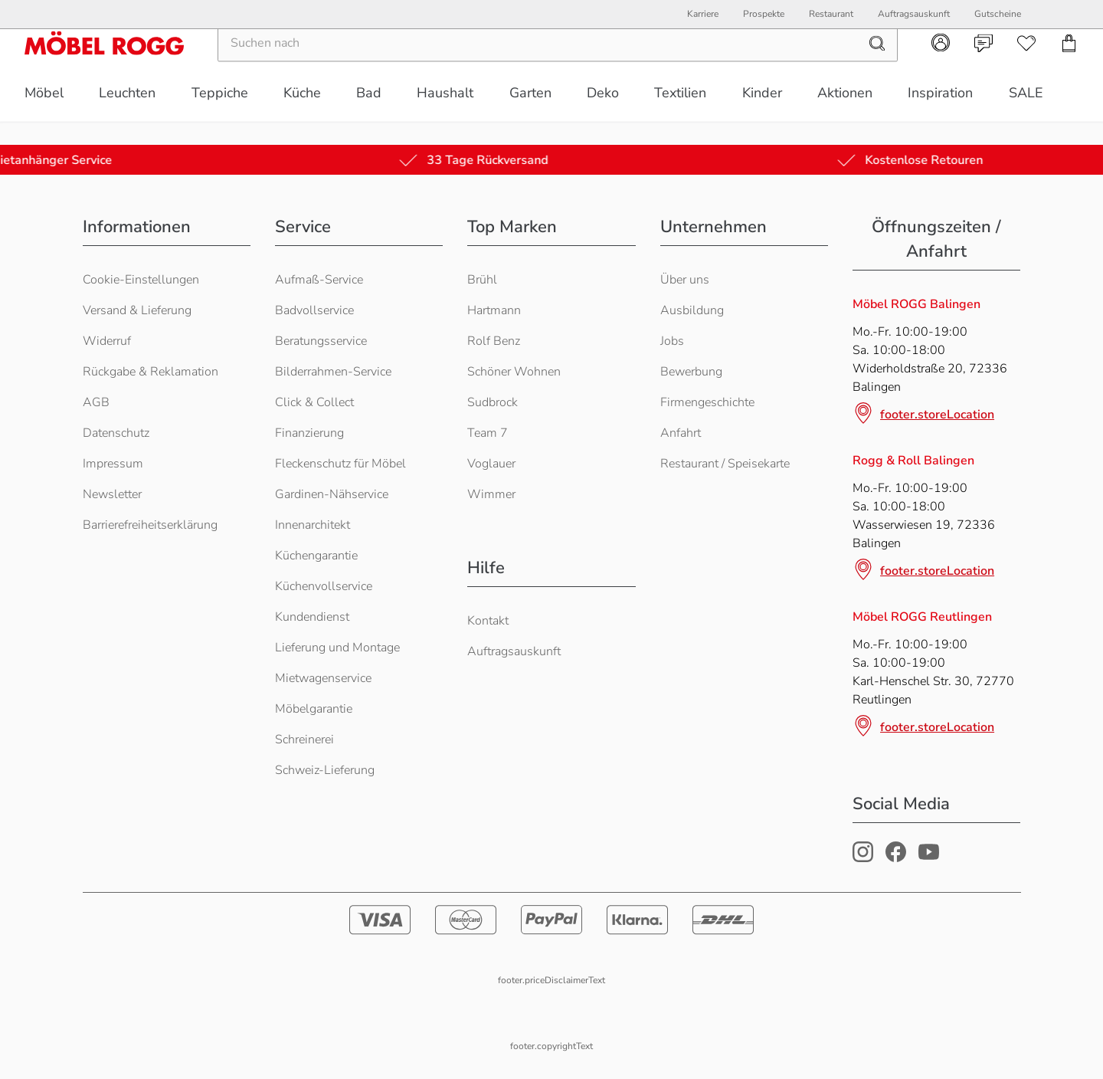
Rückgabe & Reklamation (150, 371)
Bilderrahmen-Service (333, 371)
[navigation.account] (940, 66)
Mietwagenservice (323, 678)
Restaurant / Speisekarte (725, 463)
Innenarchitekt (312, 525)
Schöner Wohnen (514, 371)
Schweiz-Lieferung (325, 770)
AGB (96, 402)
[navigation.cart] (1069, 66)
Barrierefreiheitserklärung (150, 525)
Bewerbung (691, 371)
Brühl (482, 279)
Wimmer (491, 494)
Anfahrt (680, 433)
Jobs (672, 341)
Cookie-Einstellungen (141, 279)
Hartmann (494, 310)
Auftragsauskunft (514, 651)
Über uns (684, 279)
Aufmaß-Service (319, 279)
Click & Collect (314, 402)
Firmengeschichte (707, 402)
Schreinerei (304, 739)
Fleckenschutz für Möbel (340, 463)
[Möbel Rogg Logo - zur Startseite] (104, 66)
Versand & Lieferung (137, 310)
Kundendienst (312, 616)
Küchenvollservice (323, 586)
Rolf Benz (493, 341)
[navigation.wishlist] (1026, 66)
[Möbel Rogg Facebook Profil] (895, 858)
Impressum (113, 463)
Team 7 (487, 433)
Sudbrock (492, 402)
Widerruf (107, 341)
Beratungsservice (321, 341)
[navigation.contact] (983, 66)
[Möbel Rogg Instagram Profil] (863, 858)
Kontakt (488, 620)
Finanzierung (309, 433)
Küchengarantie (316, 555)
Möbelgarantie (313, 708)
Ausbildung (692, 310)
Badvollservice (314, 310)
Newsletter (112, 494)
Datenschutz (116, 433)
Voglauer (491, 463)
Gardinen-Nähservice (331, 494)
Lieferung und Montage (337, 647)
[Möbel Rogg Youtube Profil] (928, 858)
